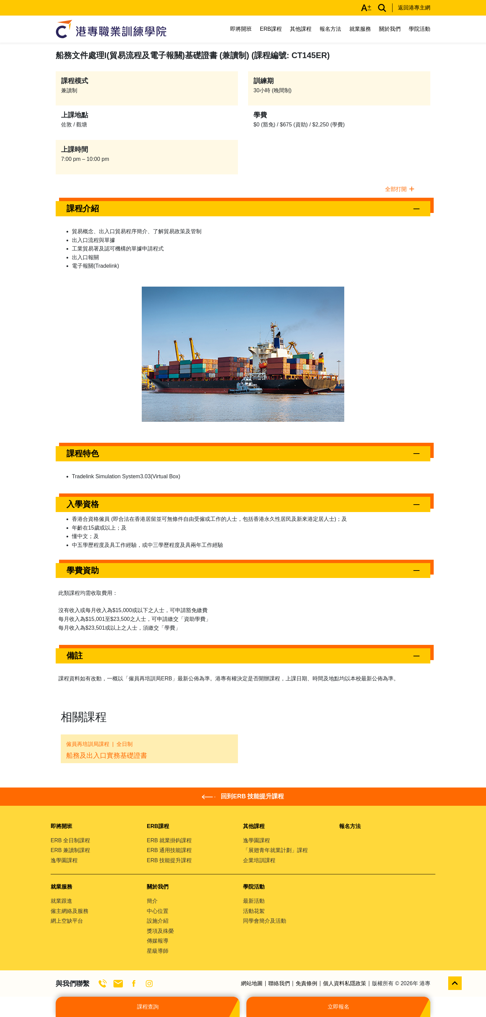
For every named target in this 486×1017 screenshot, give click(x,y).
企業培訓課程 (259, 860)
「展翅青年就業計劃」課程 (275, 850)
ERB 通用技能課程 (169, 850)
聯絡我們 (279, 983)
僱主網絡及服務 (69, 911)
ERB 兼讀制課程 (70, 850)
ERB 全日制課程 (70, 840)
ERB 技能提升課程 (169, 860)
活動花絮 (254, 911)
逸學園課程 (64, 860)
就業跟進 (61, 901)
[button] (243, 208)
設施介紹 (157, 921)
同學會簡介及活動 (264, 921)
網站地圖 (252, 983)
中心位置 (157, 911)
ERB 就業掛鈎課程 (169, 840)
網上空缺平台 (67, 921)
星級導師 (157, 951)
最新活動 (254, 901)
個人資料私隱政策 (344, 983)
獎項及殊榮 (160, 931)
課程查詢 (148, 1007)
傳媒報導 (157, 941)
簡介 (152, 901)
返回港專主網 (414, 7)
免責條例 (306, 983)
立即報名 (338, 1007)
